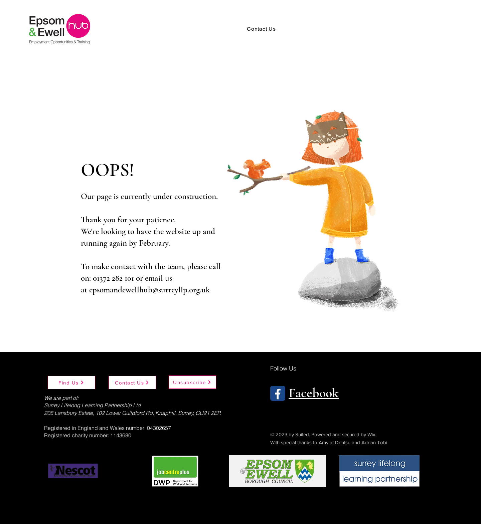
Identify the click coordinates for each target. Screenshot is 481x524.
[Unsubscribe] (192, 382)
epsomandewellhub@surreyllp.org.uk (149, 290)
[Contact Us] (132, 382)
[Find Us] (71, 382)
